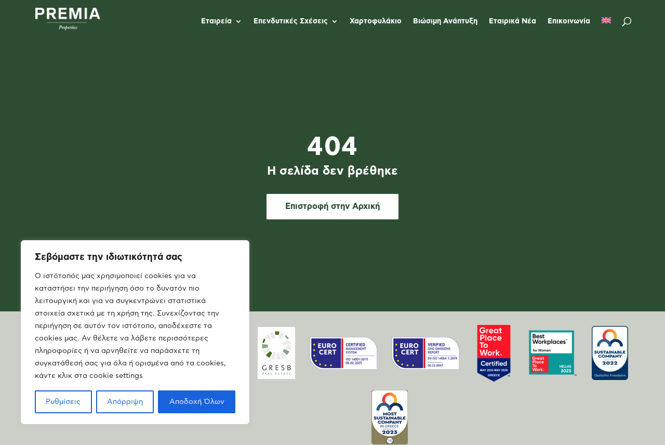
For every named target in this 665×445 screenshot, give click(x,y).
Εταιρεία (216, 21)
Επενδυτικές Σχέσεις (291, 21)
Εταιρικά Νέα (512, 21)
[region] (135, 332)
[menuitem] (606, 29)
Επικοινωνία (569, 21)
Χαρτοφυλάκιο (376, 21)
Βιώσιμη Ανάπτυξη (445, 21)
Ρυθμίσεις (63, 401)
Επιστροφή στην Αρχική (332, 206)
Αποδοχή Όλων (196, 401)
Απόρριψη (125, 401)
